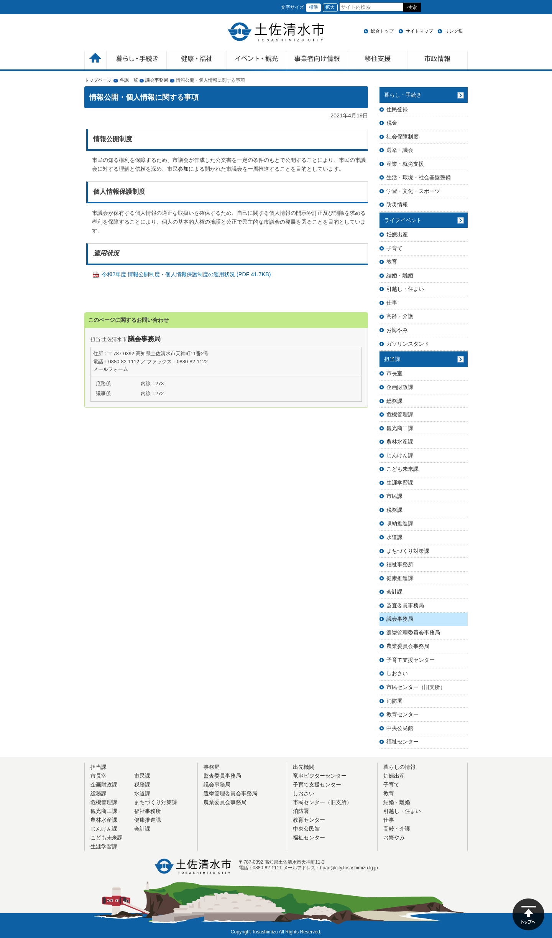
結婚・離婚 (399, 275)
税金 (391, 123)
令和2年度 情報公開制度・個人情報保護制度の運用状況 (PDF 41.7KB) (186, 274)
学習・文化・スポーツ (413, 191)
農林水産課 (399, 442)
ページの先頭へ (528, 914)
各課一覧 (129, 80)
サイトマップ (419, 31)
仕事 (391, 303)
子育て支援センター (410, 660)
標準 (313, 7)
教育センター (402, 714)
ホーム (95, 61)
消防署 (394, 701)
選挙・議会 (399, 150)
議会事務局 (156, 80)
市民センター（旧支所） (415, 687)
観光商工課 (399, 428)
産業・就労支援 (405, 164)
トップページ (98, 80)
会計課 (394, 592)
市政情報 (437, 61)
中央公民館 (399, 728)
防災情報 (397, 204)
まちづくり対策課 (407, 551)
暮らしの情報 (399, 767)
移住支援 (377, 61)
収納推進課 (399, 523)
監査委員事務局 (405, 605)
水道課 (394, 537)
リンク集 (454, 31)
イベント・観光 (257, 61)
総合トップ (382, 31)
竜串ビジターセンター (320, 776)
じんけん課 (399, 455)
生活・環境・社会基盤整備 (418, 177)
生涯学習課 (399, 483)
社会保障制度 (402, 137)
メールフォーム (110, 369)
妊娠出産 (397, 234)
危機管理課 (399, 414)
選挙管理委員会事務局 (413, 633)
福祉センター (402, 742)
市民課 (394, 496)
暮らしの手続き (137, 61)
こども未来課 (402, 469)
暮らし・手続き (403, 95)
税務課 (394, 510)
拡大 (330, 7)
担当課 (392, 359)
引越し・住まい (405, 289)
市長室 (394, 373)
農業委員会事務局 (407, 646)
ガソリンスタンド (407, 344)
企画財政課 (399, 387)
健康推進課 (399, 578)
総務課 (394, 401)
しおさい (397, 673)
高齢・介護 (399, 316)
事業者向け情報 (317, 61)
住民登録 (397, 109)
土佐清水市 (276, 31)
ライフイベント (403, 220)
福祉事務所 (399, 564)
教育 (391, 262)
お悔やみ (397, 330)
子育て (394, 248)
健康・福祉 (197, 61)
